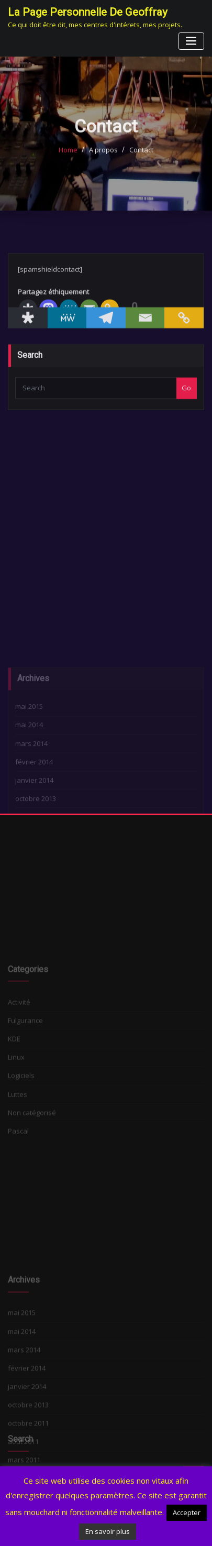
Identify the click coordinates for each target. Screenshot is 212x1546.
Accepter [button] (186, 1512)
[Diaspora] (28, 332)
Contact (141, 158)
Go (186, 401)
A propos (103, 158)
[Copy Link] (184, 332)
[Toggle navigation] (191, 41)
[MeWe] (67, 332)
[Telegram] (106, 332)
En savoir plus (107, 1531)
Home (68, 158)
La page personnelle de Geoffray (88, 12)
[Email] (145, 332)
